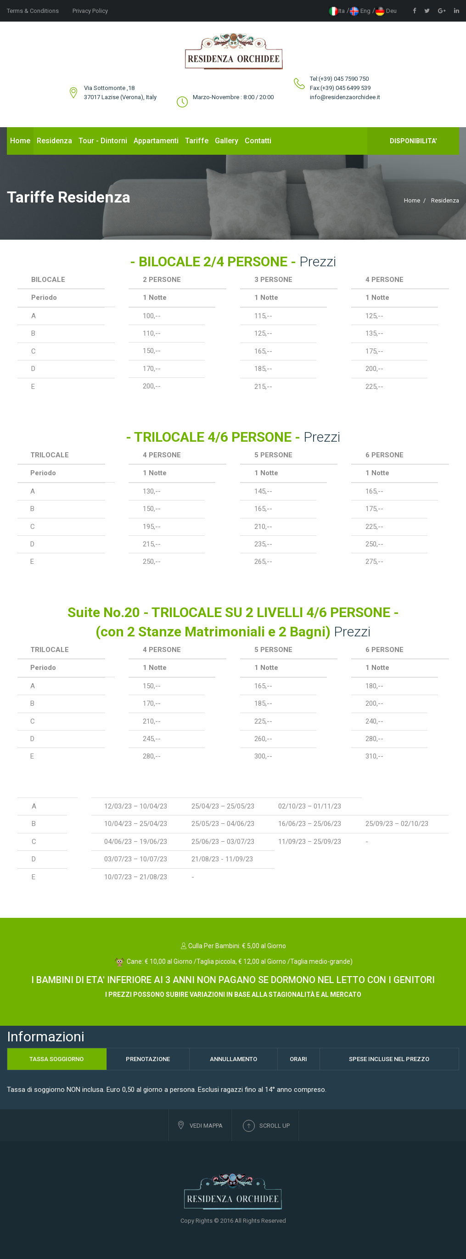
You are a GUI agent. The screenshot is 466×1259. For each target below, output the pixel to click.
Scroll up (266, 1126)
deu (386, 10)
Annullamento (233, 1059)
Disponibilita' (413, 141)
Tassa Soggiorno (56, 1059)
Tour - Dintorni (103, 140)
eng (360, 10)
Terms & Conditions (33, 10)
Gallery (226, 140)
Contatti (258, 140)
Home (20, 140)
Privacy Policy (90, 10)
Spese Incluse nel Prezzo (389, 1059)
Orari (298, 1059)
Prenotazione (148, 1059)
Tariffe (196, 140)
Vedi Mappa (200, 1125)
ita (337, 10)
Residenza (54, 140)
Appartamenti (156, 140)
